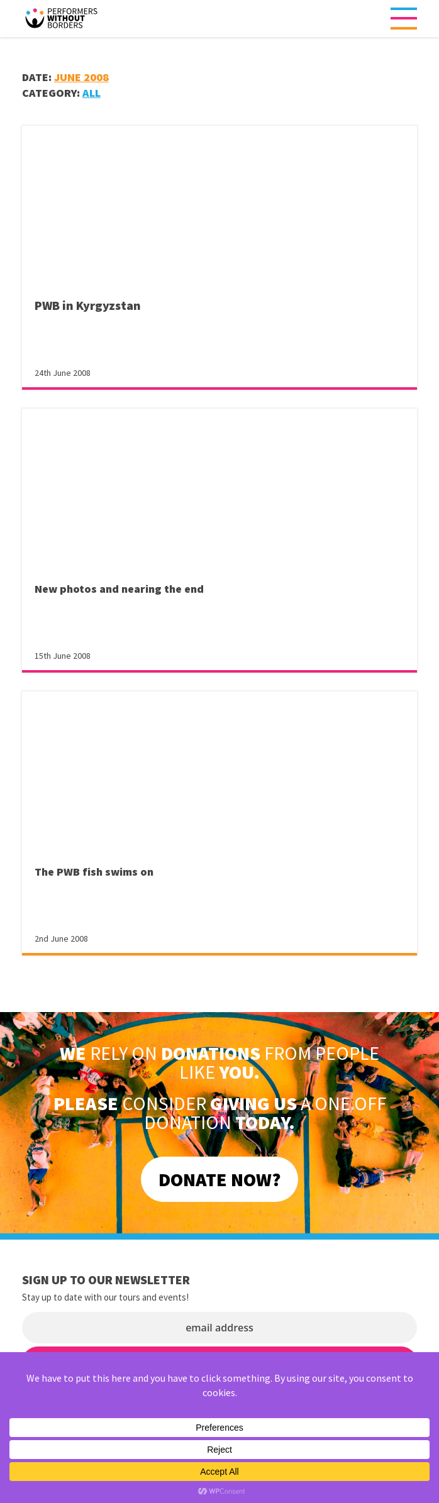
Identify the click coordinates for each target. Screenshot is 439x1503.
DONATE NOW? (219, 1179)
